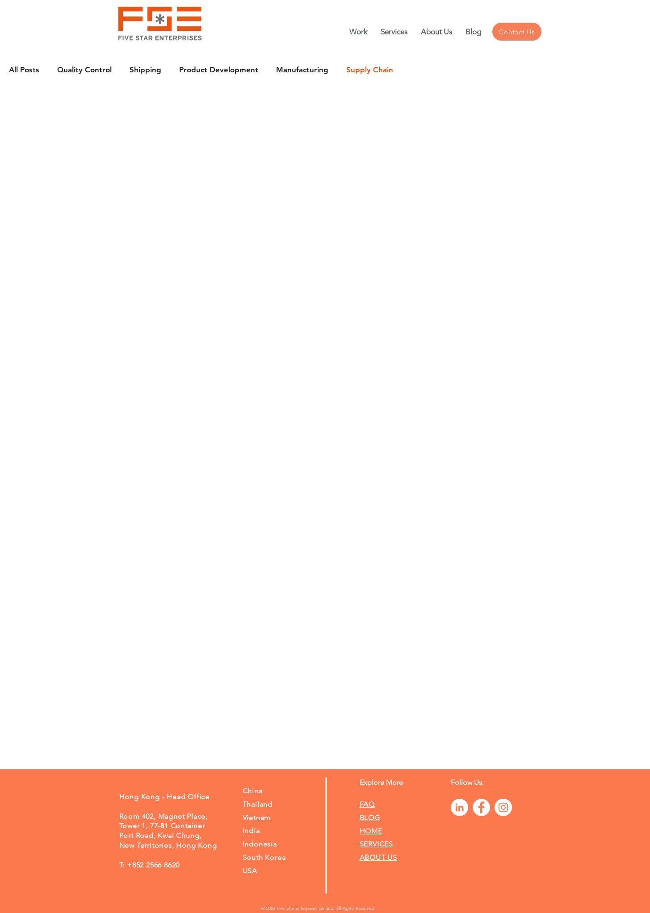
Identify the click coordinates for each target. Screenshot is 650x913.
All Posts (24, 69)
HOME (371, 831)
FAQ (367, 804)
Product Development (218, 69)
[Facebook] (481, 807)
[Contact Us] (516, 32)
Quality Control (84, 69)
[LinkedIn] (459, 807)
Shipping (145, 69)
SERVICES (376, 844)
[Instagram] (503, 807)
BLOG (370, 817)
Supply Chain (369, 69)
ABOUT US (378, 857)
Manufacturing (302, 69)
